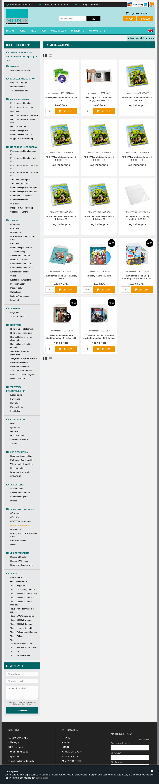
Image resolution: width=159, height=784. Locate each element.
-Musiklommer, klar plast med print (23, 159)
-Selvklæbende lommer (20, 255)
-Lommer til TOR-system (21, 196)
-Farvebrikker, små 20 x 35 (22, 264)
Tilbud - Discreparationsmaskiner (21, 641)
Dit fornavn (116, 753)
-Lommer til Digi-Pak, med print (23, 191)
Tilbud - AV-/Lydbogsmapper (22, 589)
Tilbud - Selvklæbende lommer (23, 632)
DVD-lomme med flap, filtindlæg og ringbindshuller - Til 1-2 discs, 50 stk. (99, 337)
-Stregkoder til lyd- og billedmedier (19, 353)
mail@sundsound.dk (26, 761)
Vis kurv (129, 18)
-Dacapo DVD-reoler (19, 561)
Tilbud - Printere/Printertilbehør (23, 647)
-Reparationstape (17, 87)
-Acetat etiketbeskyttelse (21, 370)
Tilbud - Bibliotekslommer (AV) (23, 593)
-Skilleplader (15, 292)
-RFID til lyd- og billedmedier (22, 329)
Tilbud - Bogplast (17, 585)
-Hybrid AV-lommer (18, 126)
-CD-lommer (15, 224)
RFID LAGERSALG (18, 581)
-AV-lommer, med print (20, 183)
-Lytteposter (15, 427)
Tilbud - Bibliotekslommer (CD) (23, 597)
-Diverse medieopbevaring (21, 565)
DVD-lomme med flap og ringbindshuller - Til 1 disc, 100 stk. (61, 337)
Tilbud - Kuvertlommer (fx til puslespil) (22, 610)
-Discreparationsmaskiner (21, 456)
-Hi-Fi (12, 423)
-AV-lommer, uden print (20, 179)
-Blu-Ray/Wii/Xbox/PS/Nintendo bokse (24, 535)
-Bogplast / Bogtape (18, 83)
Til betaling (145, 18)
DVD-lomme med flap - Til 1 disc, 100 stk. (61, 277)
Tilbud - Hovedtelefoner (20, 655)
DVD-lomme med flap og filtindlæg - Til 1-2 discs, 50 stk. (137, 277)
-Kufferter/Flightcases (19, 296)
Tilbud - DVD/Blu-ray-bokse (22, 616)
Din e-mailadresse (120, 743)
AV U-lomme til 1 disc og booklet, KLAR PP (137, 217)
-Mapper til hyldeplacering (21, 138)
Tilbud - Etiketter (17, 636)
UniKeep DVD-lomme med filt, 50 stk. (61, 99)
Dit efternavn (117, 762)
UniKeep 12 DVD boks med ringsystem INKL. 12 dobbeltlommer (99, 99)
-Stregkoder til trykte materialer (23, 358)
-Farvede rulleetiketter (19, 366)
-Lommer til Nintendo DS (21, 134)
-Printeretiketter (16, 407)
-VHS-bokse (15, 204)
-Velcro (13, 276)
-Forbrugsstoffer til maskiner (22, 460)
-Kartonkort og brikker (19, 272)
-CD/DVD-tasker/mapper (21, 521)
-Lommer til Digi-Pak (19, 130)
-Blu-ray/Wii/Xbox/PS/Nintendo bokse (23, 238)
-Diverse (13, 501)
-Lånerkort (14, 300)
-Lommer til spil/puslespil (21, 247)
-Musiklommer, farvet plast (21, 107)
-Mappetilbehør (16, 288)
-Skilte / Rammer (17, 316)
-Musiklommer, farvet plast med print (24, 174)
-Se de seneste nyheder (20, 70)
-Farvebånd (15, 399)
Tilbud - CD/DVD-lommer (21, 624)
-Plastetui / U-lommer (19, 259)
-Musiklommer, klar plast (20, 103)
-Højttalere (14, 431)
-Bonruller (14, 403)
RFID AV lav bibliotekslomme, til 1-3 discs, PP (99, 158)
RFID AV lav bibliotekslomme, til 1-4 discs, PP (137, 158)
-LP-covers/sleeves (18, 540)
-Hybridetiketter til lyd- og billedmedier (21, 338)
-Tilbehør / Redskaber (19, 91)
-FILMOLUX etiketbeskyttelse (23, 374)
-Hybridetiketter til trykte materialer (20, 345)
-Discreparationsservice (20, 472)
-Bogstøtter (15, 312)
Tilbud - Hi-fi (15, 651)
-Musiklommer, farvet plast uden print (24, 167)
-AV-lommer (15, 111)
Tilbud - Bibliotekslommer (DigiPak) (21, 603)
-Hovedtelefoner (17, 435)
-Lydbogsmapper (17, 284)
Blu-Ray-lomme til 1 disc (99, 276)
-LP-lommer (15, 243)
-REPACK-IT (15, 476)
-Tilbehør (14, 443)
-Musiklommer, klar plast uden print (23, 152)
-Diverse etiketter (17, 378)
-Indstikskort (15, 411)
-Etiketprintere (16, 395)
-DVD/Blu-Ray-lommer (20, 525)
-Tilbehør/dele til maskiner (21, 464)
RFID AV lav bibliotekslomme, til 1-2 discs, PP (61, 158)
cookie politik (42, 778)
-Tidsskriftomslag (17, 251)
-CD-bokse (14, 228)
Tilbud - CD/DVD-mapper (21, 620)
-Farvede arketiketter (19, 362)
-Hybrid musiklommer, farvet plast (22, 121)
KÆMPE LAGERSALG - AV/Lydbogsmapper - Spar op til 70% (21, 56)
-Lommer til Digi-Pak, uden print (24, 187)
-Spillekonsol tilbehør (19, 439)
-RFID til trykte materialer (21, 333)
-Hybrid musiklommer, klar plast (24, 115)
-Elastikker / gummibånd (20, 280)
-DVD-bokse (15, 232)
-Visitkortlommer (17, 488)
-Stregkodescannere (19, 212)
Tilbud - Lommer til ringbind (22, 628)
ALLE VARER (16, 577)
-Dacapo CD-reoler (18, 557)
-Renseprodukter (17, 468)
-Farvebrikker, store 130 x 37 (22, 268)
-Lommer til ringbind (18, 497)
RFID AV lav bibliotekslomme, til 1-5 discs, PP (61, 217)
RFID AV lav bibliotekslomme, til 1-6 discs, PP (99, 217)
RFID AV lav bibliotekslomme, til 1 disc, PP (137, 99)
